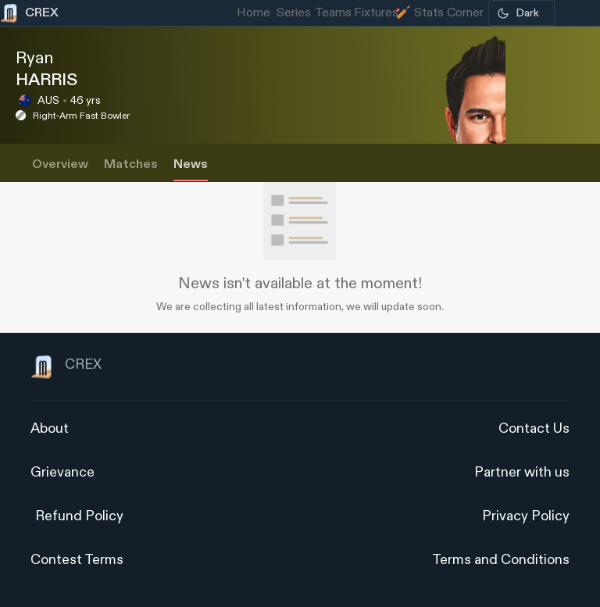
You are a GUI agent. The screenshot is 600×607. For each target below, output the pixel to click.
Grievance (62, 472)
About (49, 428)
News (190, 164)
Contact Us (534, 428)
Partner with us (522, 472)
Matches (131, 164)
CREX (66, 367)
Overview (60, 164)
